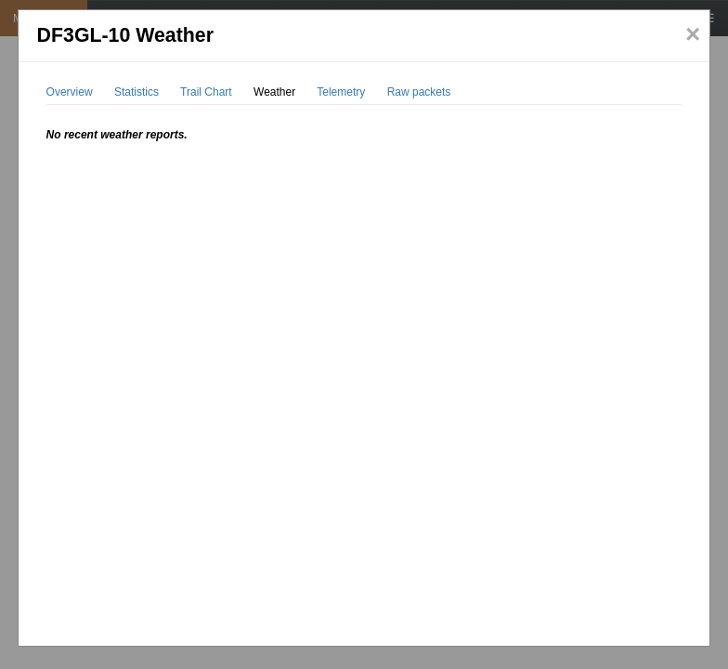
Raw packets (419, 91)
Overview (69, 91)
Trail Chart (206, 91)
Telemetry (341, 91)
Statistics (136, 91)
